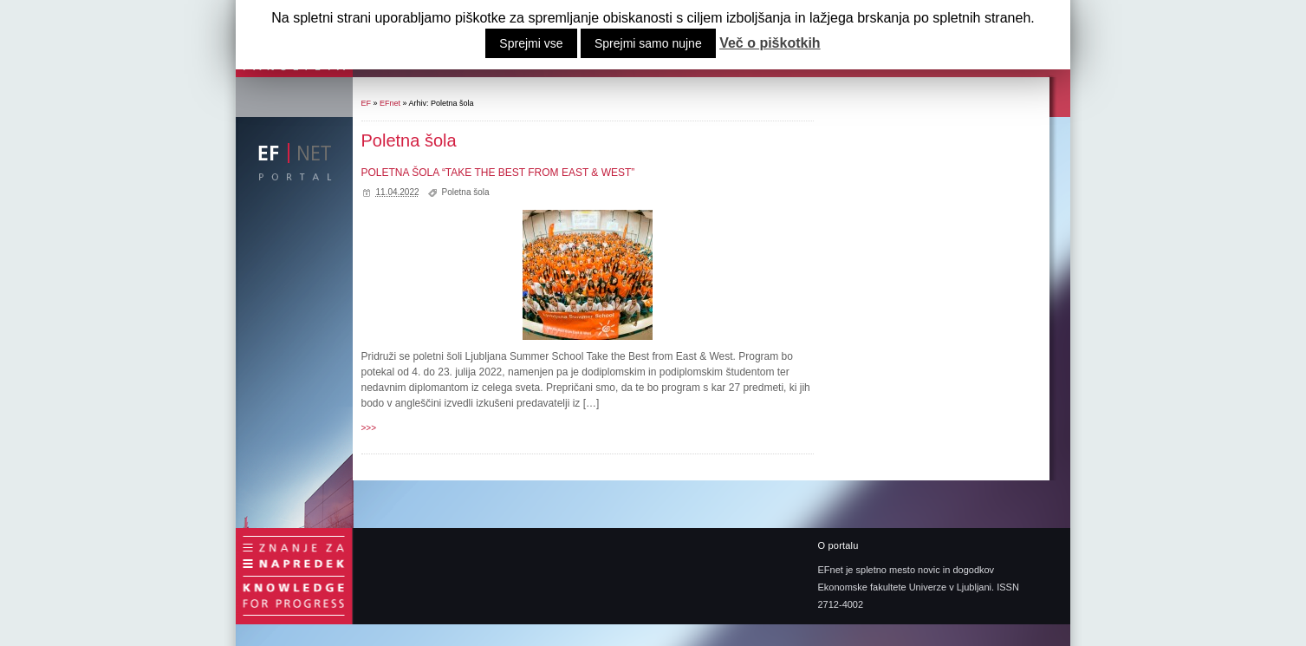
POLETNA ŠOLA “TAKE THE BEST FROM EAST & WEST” (498, 172)
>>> (369, 428)
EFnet (390, 103)
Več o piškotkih (769, 43)
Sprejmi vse (530, 43)
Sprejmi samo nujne (648, 43)
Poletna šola (466, 192)
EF (366, 103)
